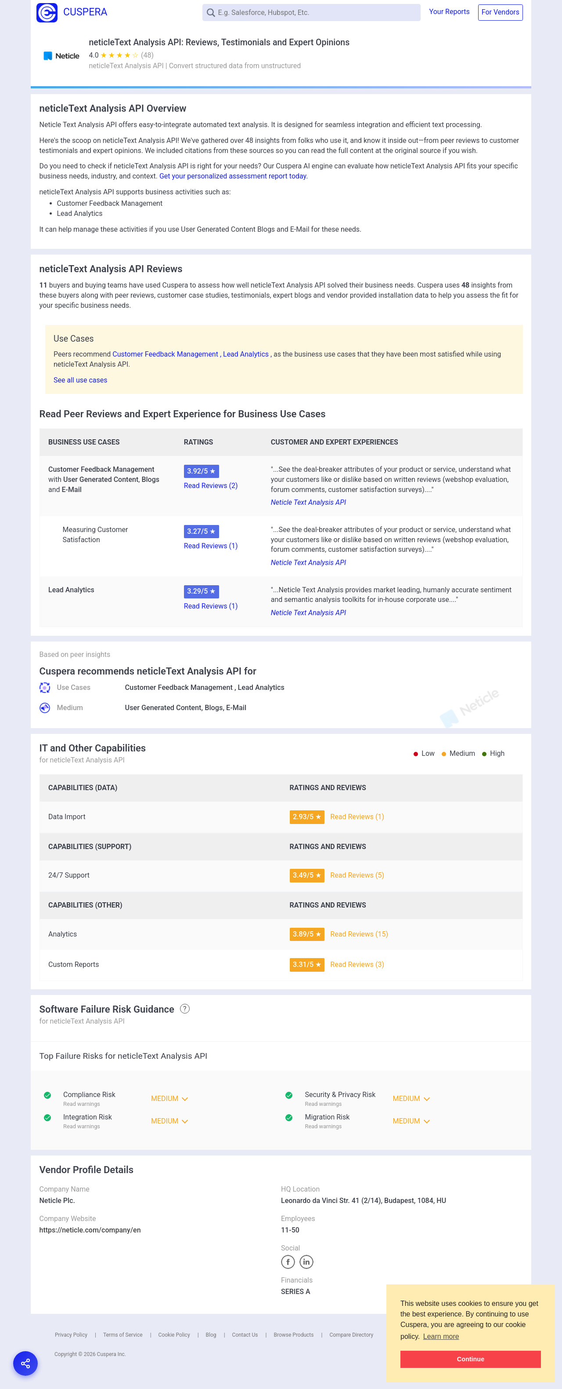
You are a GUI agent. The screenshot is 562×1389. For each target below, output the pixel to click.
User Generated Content (163, 708)
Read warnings (323, 1104)
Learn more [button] (441, 1336)
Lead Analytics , (248, 354)
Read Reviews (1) (211, 546)
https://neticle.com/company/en (90, 1230)
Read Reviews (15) (359, 934)
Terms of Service (123, 1335)
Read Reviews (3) (357, 964)
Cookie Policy (174, 1335)
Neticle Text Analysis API (308, 502)
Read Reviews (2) (211, 485)
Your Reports (449, 11)
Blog (211, 1335)
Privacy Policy (71, 1335)
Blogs (214, 708)
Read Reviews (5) (357, 875)
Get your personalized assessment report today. (233, 176)
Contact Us (245, 1335)
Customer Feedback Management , (167, 354)
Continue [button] (470, 1359)
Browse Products (293, 1335)
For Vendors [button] (500, 12)
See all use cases (81, 380)
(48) (147, 55)
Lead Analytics (261, 687)
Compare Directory (351, 1335)
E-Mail (236, 708)
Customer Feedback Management (179, 687)
